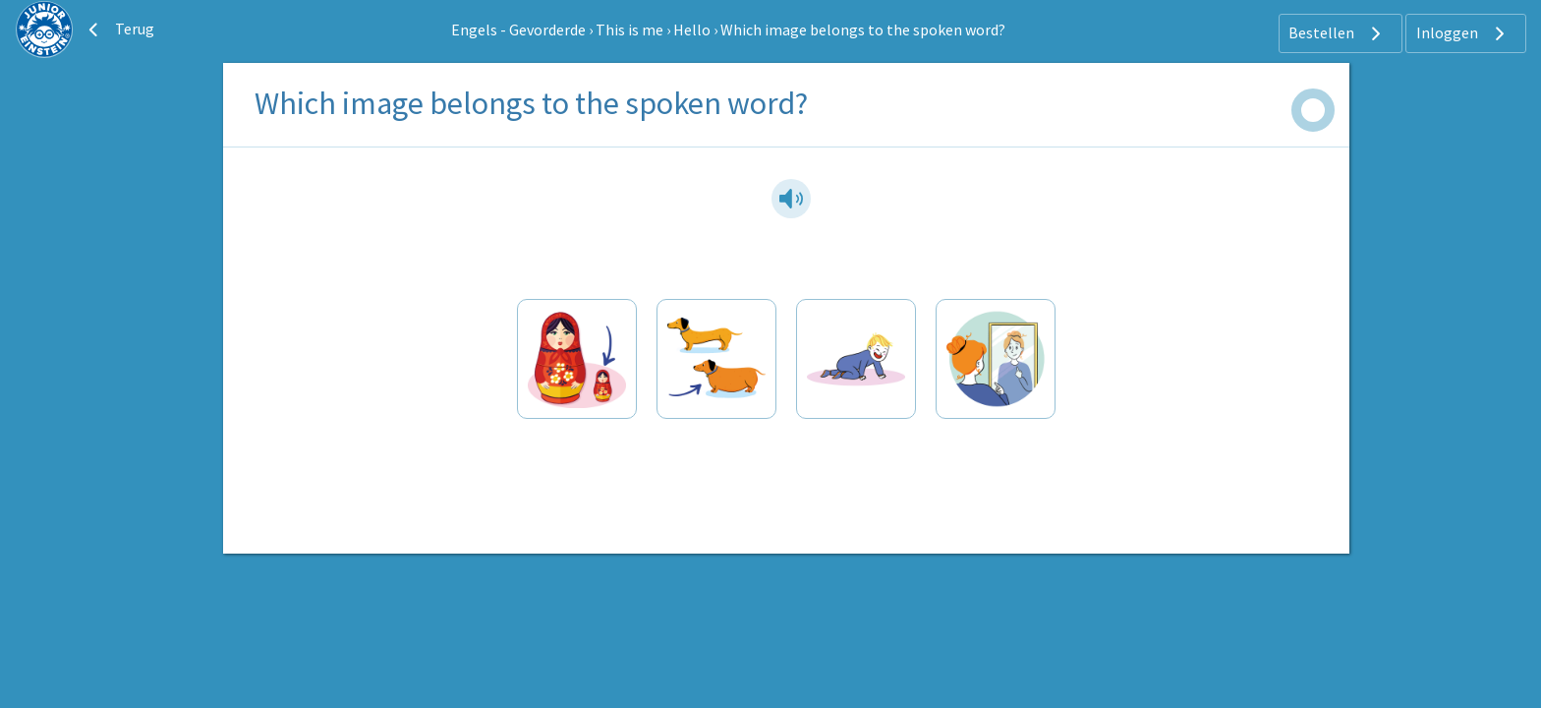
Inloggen (1463, 33)
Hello (692, 29)
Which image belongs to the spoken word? (862, 29)
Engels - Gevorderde (518, 29)
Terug (119, 29)
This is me (629, 29)
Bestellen (1337, 33)
